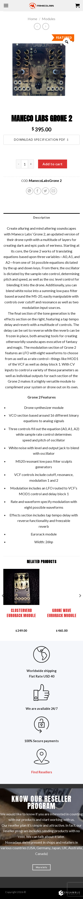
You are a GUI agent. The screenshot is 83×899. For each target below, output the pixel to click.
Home (32, 19)
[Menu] (6, 5)
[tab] (41, 217)
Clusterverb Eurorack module (21, 613)
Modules (48, 19)
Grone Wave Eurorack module (61, 613)
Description (41, 217)
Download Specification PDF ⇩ (41, 139)
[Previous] (3, 604)
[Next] (80, 604)
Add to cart (52, 164)
